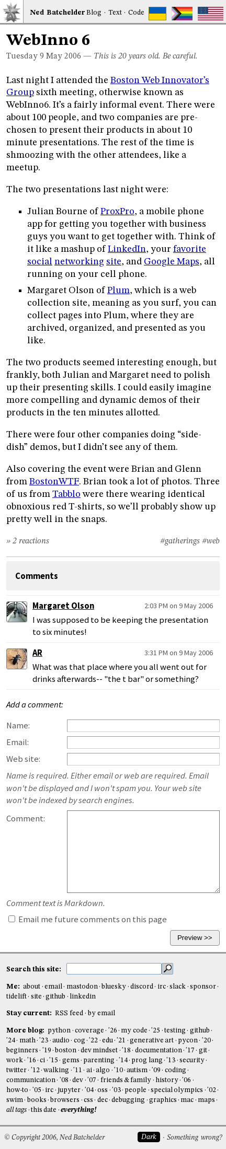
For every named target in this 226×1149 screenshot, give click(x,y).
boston (65, 1050)
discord (141, 986)
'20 (206, 1040)
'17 (190, 1050)
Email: (17, 742)
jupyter (69, 1090)
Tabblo (66, 494)
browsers (65, 1100)
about (31, 986)
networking (79, 261)
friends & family (126, 1080)
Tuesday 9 (25, 56)
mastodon (82, 986)
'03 (116, 1090)
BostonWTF (54, 481)
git (203, 1050)
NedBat (57, 12)
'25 (155, 1030)
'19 (46, 1050)
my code (134, 1030)
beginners (22, 1050)
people (135, 1090)
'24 (10, 1040)
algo (103, 1070)
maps (206, 1100)
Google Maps (171, 261)
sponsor (203, 986)
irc (161, 986)
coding (175, 1070)
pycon (188, 1040)
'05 (36, 1090)
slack (178, 986)
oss (102, 1090)
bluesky (113, 986)
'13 (170, 1060)
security (192, 1060)
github (55, 996)
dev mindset (99, 1050)
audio (61, 1040)
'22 (93, 1040)
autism (137, 1070)
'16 (31, 1060)
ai (89, 1070)
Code (136, 12)
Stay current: (29, 1013)
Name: (18, 725)
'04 (89, 1090)
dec (102, 1100)
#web (211, 541)
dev (77, 1080)
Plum (118, 290)
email (53, 986)
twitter (16, 1070)
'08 (64, 1080)
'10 (118, 1070)
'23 (43, 1040)
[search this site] (114, 968)
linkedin (83, 996)
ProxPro (117, 211)
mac (187, 1100)
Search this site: (34, 969)
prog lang (146, 1060)
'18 (126, 1050)
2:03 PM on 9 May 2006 (178, 605)
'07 (91, 1080)
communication (30, 1080)
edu (107, 1040)
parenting (99, 1060)
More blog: (26, 1030)
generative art (152, 1040)
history (166, 1080)
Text (115, 12)
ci (42, 1060)
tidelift (16, 996)
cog (79, 1040)
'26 (112, 1030)
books (37, 1100)
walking (56, 1070)
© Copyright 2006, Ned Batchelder (54, 1137)
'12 (35, 1070)
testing (175, 1030)
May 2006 (63, 56)
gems (71, 1060)
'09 (156, 1070)
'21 (121, 1040)
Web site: (23, 758)
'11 (77, 1070)
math (27, 1040)
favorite (189, 249)
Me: (13, 986)
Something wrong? (194, 1137)
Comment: (25, 818)
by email (101, 1013)
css (88, 1100)
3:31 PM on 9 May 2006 (178, 652)
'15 (53, 1060)
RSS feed (69, 1013)
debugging (128, 1100)
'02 (211, 1090)
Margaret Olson (63, 605)
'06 (186, 1080)
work (14, 1060)
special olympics (177, 1090)
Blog (93, 12)
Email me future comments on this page (87, 919)
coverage (89, 1030)
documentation (158, 1050)
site (113, 261)
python (59, 1030)
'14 (123, 1060)
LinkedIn (127, 249)
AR (37, 652)
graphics (163, 1100)
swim (14, 1100)
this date (43, 1110)
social (39, 261)
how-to (17, 1090)
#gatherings (180, 541)
